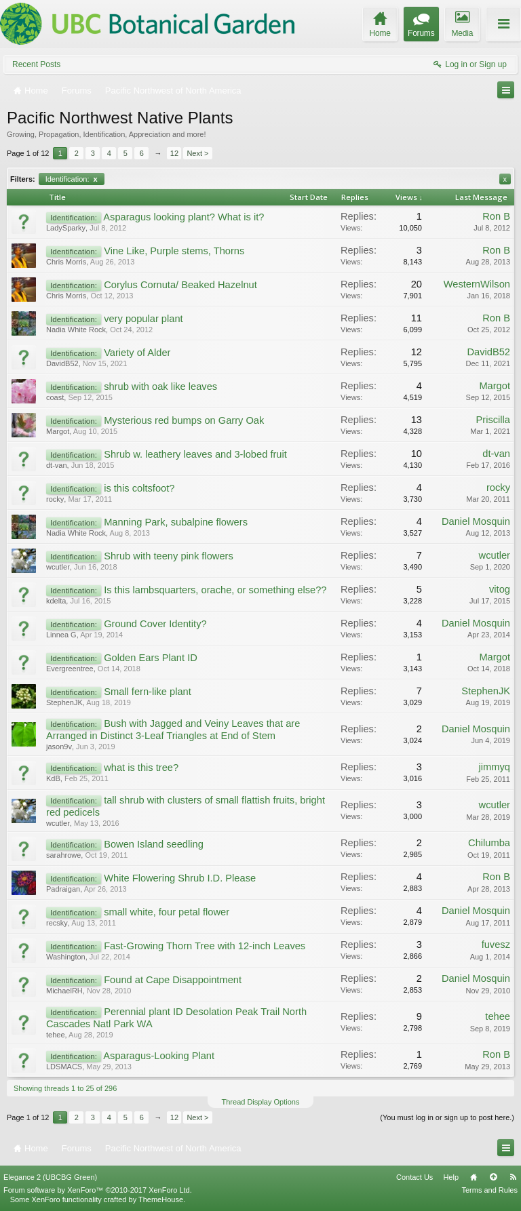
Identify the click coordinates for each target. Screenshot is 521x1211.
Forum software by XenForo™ (97, 1190)
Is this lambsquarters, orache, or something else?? (215, 589)
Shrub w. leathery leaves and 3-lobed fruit (195, 454)
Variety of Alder (137, 352)
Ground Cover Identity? (155, 623)
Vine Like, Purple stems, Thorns (174, 250)
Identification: (71, 179)
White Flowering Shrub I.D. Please (180, 878)
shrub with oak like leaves (160, 386)
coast (55, 397)
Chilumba (489, 842)
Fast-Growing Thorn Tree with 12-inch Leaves (204, 945)
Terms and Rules (489, 1190)
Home (473, 1177)
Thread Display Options (261, 1102)
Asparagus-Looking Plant (158, 1055)
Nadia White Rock (76, 329)
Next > (197, 153)
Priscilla (493, 419)
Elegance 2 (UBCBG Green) (50, 1177)
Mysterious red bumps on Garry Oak (184, 420)
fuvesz (496, 944)
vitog (499, 589)
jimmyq (494, 766)
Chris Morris (66, 262)
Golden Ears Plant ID (150, 657)
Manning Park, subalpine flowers (176, 522)
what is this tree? (141, 767)
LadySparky (65, 228)
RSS (513, 1177)
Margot (494, 385)
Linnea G (61, 635)
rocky (55, 499)
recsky (57, 923)
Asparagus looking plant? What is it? (183, 217)
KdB (53, 778)
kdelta (56, 601)
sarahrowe (63, 855)
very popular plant (143, 318)
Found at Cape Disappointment (173, 979)
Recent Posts (36, 64)
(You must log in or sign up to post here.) (447, 1117)
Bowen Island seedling (154, 844)
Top (493, 1177)
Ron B (496, 216)
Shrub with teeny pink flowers (168, 556)
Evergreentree (70, 668)
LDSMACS (64, 1067)
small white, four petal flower (166, 912)
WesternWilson (477, 284)
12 (174, 153)
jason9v (59, 746)
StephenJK (64, 702)
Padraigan (63, 889)
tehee (55, 1035)
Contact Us (414, 1177)
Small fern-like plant (147, 691)
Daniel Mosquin (476, 521)
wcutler (58, 567)
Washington (65, 957)
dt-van (56, 465)
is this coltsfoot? (139, 488)
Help (451, 1177)
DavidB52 (62, 363)
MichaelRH (64, 991)
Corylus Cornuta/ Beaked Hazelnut (180, 284)
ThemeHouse (160, 1199)
